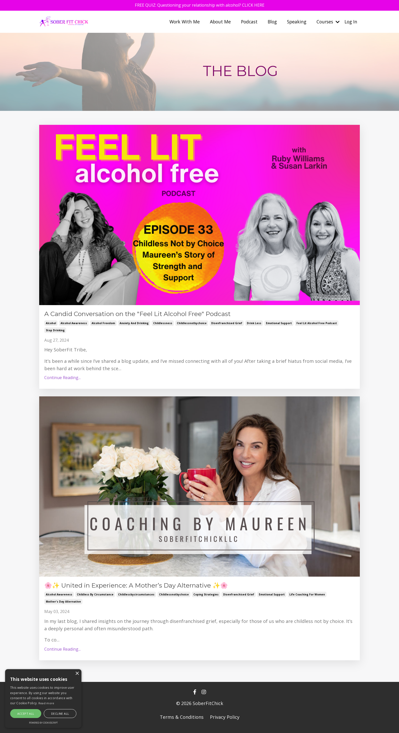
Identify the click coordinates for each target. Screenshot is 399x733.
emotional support (279, 324)
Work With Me (179, 22)
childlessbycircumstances (136, 598)
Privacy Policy (224, 720)
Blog (269, 22)
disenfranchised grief (226, 324)
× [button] (77, 674)
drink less (254, 324)
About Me (215, 22)
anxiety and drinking (134, 324)
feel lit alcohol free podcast (316, 324)
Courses (327, 22)
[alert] (43, 698)
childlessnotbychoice (192, 324)
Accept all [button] (25, 713)
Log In (350, 22)
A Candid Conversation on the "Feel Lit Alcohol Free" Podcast (159, 314)
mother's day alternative (63, 605)
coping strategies (206, 598)
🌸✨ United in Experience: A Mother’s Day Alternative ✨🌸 (157, 587)
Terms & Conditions (182, 720)
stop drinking (55, 332)
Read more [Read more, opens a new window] (46, 703)
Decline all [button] (60, 713)
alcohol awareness (74, 324)
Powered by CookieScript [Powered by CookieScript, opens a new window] (43, 722)
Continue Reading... (62, 379)
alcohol (51, 324)
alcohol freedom (103, 324)
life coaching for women (307, 598)
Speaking (294, 22)
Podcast (245, 22)
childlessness (162, 324)
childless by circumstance (95, 598)
